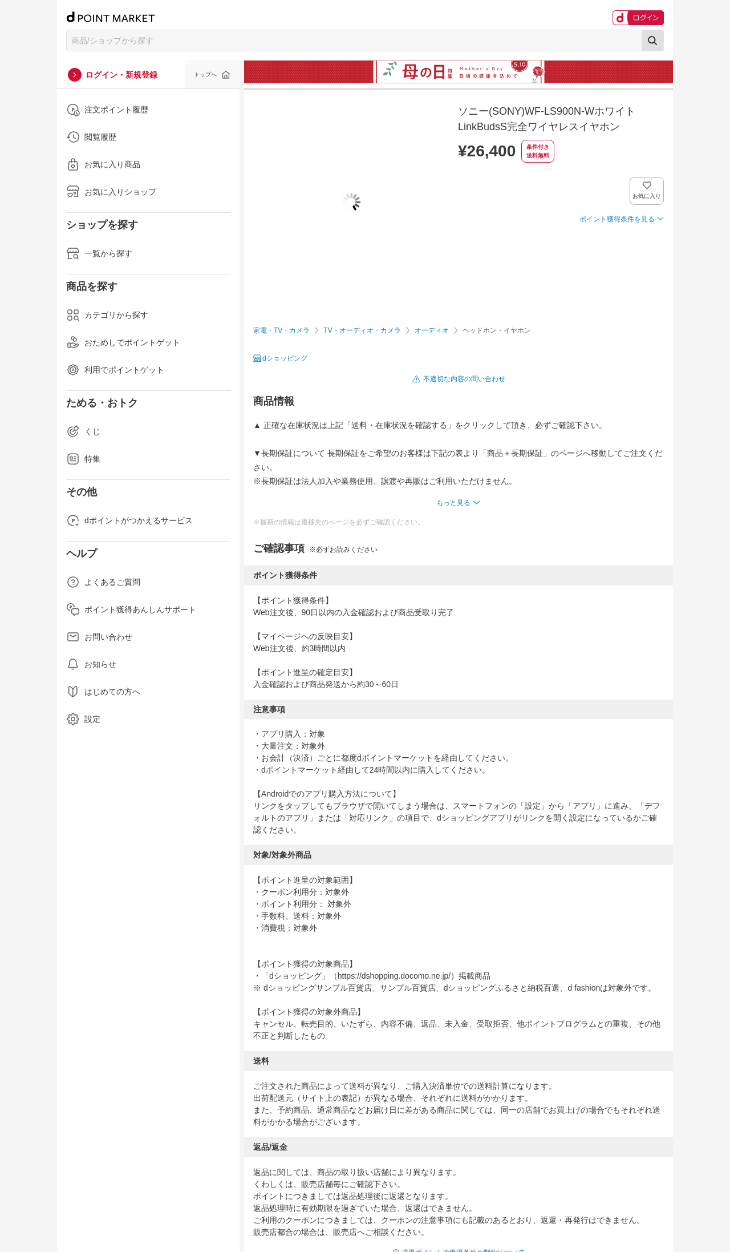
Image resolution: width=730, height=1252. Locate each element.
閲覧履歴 (91, 137)
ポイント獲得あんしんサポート (131, 609)
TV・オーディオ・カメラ (361, 330)
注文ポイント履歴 (107, 109)
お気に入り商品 (103, 164)
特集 (83, 459)
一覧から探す (99, 253)
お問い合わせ (99, 637)
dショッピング (284, 358)
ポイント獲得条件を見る (617, 219)
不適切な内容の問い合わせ (464, 379)
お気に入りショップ (111, 192)
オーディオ (432, 330)
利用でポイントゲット (115, 370)
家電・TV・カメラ (281, 330)
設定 (83, 719)
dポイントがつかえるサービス (129, 520)
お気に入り (647, 196)
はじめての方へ (103, 691)
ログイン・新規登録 (121, 74)
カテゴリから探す (107, 315)
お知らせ (91, 664)
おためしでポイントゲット (123, 342)
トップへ (205, 74)
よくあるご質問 (103, 582)
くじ (83, 431)
